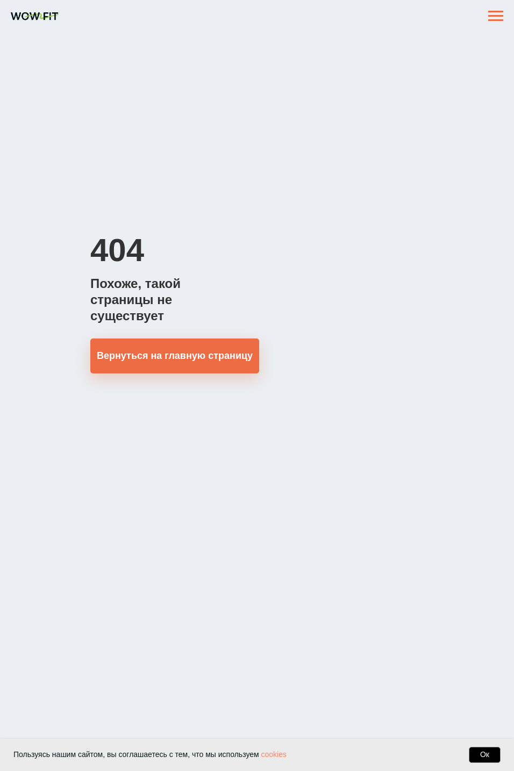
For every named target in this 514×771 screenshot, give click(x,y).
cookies (274, 754)
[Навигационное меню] (495, 16)
